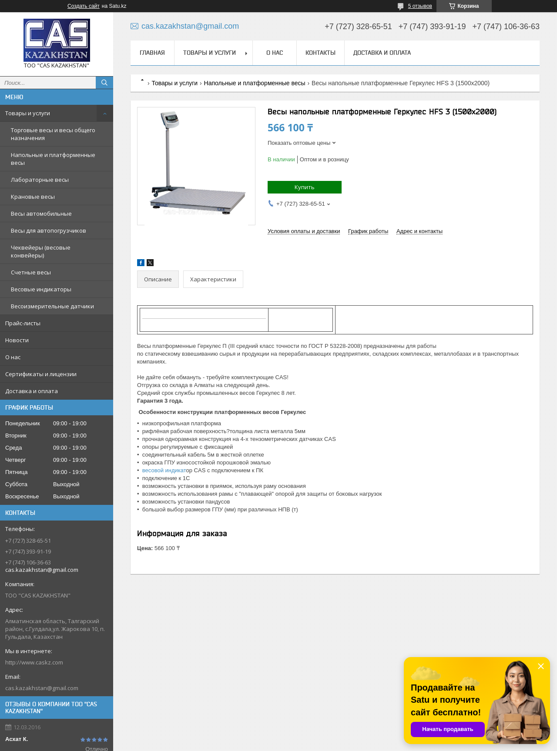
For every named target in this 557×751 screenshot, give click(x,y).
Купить (305, 187)
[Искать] (104, 82)
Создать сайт (83, 6)
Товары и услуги (27, 113)
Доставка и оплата (31, 391)
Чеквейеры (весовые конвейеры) (40, 251)
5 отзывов (420, 6)
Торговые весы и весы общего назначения (53, 134)
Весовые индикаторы (41, 289)
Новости (17, 340)
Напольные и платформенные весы (53, 159)
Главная (152, 52)
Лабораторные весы (40, 180)
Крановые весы (33, 196)
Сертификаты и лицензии (41, 374)
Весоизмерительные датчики (52, 306)
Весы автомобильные (41, 213)
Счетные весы (31, 272)
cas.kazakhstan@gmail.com (41, 688)
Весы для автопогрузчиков (48, 230)
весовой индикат (162, 470)
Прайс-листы (22, 323)
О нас (12, 357)
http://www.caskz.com (34, 662)
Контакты (320, 52)
